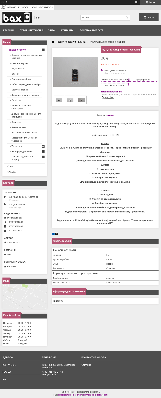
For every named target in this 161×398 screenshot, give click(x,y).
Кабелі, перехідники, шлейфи (26, 84)
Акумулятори (18, 68)
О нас (51, 30)
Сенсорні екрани (20, 63)
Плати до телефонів (21, 79)
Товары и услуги (30, 30)
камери (110, 115)
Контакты (67, 30)
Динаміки (16, 122)
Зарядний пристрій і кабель (25, 95)
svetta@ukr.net (14, 218)
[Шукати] (127, 17)
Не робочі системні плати (24, 132)
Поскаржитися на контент (70, 395)
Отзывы (11, 171)
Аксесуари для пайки (22, 151)
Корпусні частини (20, 90)
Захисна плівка (19, 127)
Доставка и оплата (91, 30)
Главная (8, 30)
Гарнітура (16, 100)
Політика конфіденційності (95, 395)
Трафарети (17, 146)
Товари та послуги (66, 41)
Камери (82, 41)
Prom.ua (96, 392)
